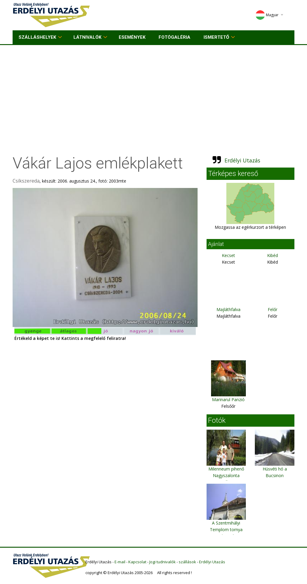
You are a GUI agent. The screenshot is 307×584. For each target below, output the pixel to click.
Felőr (272, 309)
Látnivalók (87, 37)
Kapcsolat (137, 561)
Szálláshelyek (37, 37)
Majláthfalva (228, 309)
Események (132, 37)
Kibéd (272, 255)
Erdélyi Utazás (242, 160)
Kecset (228, 255)
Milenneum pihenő (226, 469)
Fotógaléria (174, 37)
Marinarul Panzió (228, 399)
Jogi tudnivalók (162, 561)
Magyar (267, 14)
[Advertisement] (153, 90)
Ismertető (216, 37)
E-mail (120, 561)
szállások (187, 561)
